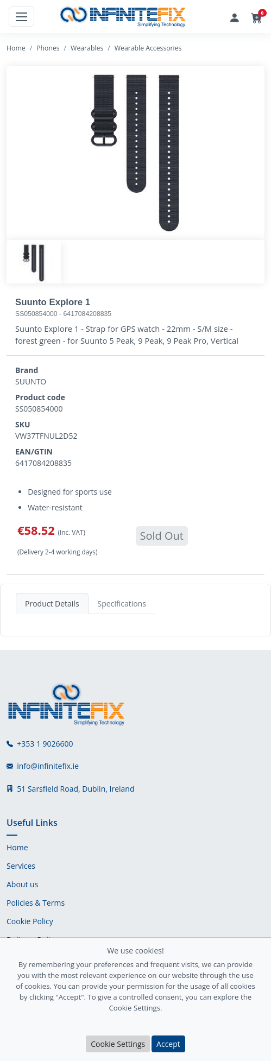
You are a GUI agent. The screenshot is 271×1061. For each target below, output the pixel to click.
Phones (47, 48)
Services (21, 866)
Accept (168, 1044)
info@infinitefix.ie (48, 766)
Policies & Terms (36, 903)
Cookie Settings (118, 1044)
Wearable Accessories (148, 48)
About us (22, 884)
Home (16, 48)
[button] (256, 18)
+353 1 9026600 (45, 744)
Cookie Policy (30, 921)
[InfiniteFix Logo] (123, 16)
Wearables (87, 48)
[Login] (234, 16)
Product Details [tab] (52, 603)
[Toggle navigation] (21, 17)
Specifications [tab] (122, 603)
